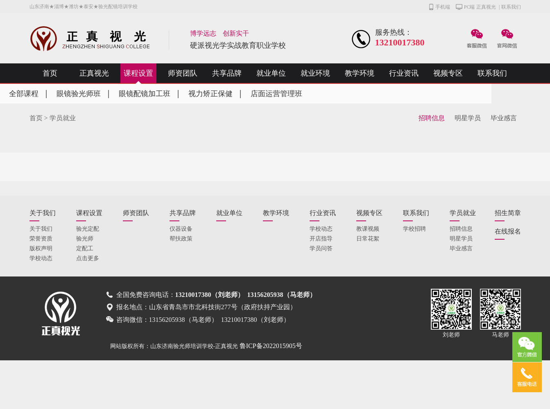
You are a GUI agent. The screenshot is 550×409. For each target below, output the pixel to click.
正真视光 (486, 7)
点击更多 (87, 258)
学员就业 (63, 118)
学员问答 (321, 248)
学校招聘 (414, 229)
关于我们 (42, 212)
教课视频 (367, 229)
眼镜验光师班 (79, 94)
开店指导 (321, 239)
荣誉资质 (40, 239)
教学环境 (359, 73)
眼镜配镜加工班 (144, 94)
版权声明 (40, 248)
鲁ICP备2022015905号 (271, 345)
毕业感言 (504, 118)
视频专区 (448, 73)
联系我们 (511, 7)
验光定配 (87, 229)
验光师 (84, 239)
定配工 (84, 248)
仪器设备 (181, 229)
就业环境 (315, 73)
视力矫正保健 (210, 94)
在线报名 (508, 231)
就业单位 (271, 73)
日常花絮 (367, 239)
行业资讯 (404, 73)
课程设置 (138, 73)
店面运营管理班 (276, 94)
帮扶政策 (181, 239)
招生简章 (508, 212)
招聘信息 (432, 118)
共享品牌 (227, 73)
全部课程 (23, 94)
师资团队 (182, 73)
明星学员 (468, 118)
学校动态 (40, 258)
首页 (50, 73)
